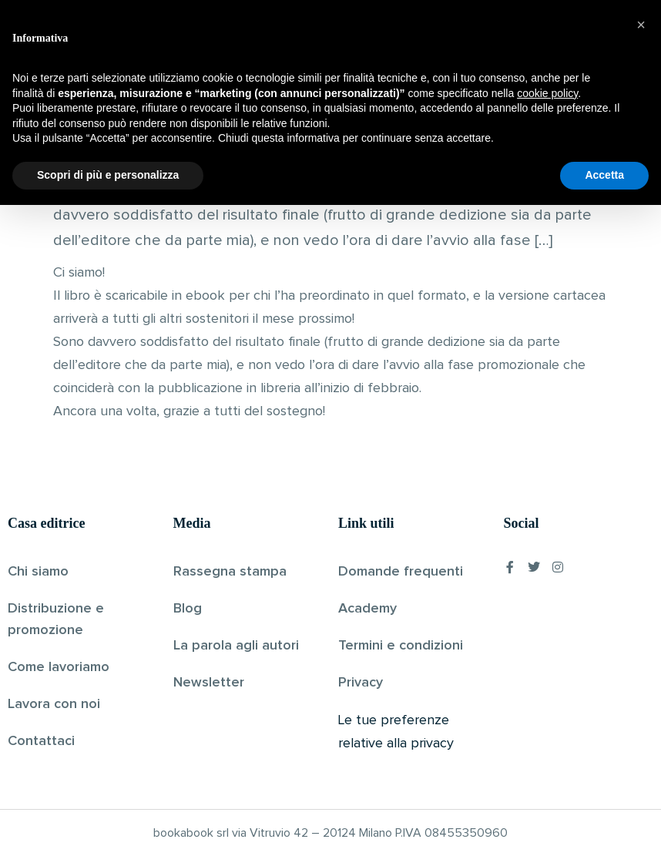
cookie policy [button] (547, 744)
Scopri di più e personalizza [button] (108, 826)
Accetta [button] (604, 826)
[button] (641, 675)
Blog (187, 609)
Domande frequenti (400, 572)
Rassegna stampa (230, 572)
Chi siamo (38, 572)
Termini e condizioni (400, 646)
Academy (367, 609)
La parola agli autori (236, 646)
